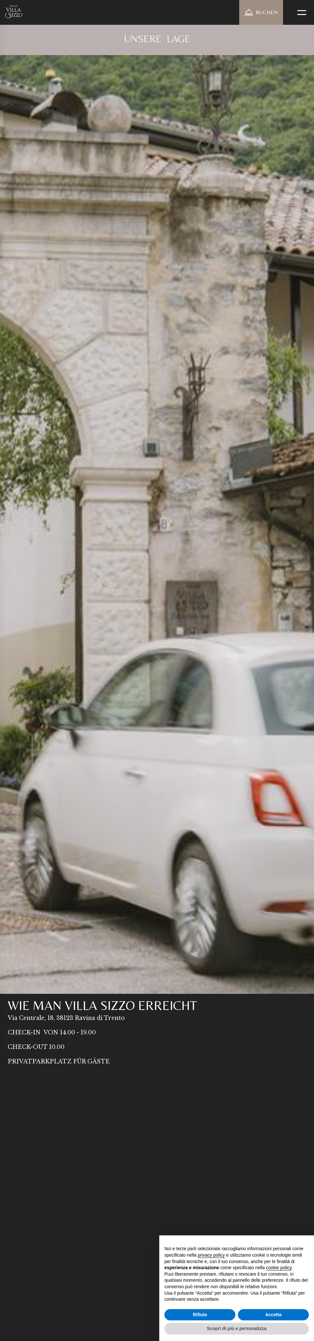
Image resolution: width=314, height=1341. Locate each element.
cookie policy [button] (278, 1267)
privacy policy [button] (211, 1255)
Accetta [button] (273, 1314)
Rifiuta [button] (200, 1314)
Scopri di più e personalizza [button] (236, 1328)
